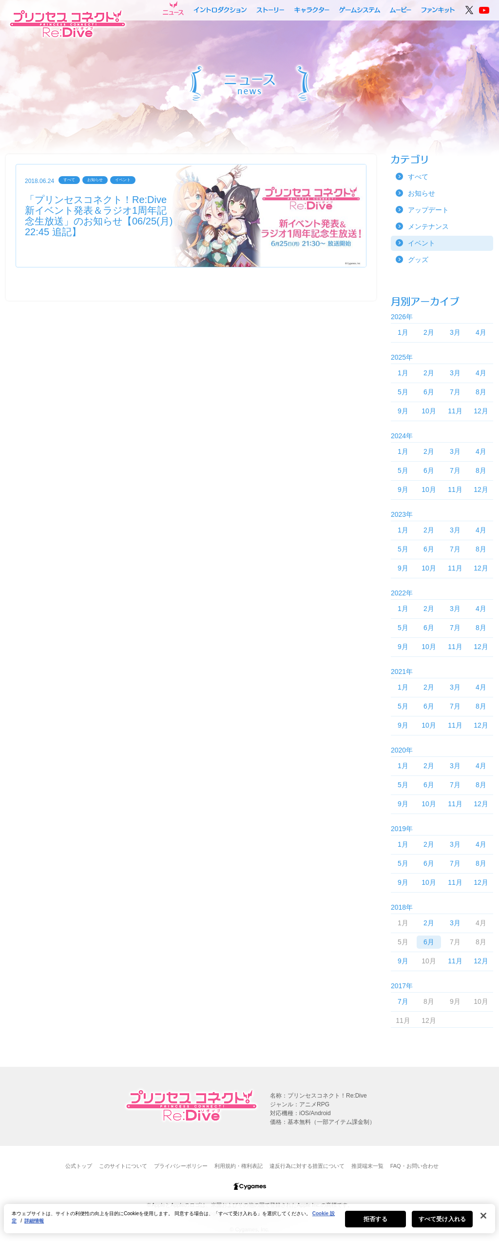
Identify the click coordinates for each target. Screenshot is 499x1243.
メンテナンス (428, 226)
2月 (428, 332)
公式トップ (78, 1166)
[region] (249, 1224)
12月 (481, 411)
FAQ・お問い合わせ (414, 1166)
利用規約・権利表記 (238, 1166)
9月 (403, 411)
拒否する (375, 1225)
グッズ (418, 260)
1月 (403, 332)
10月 (429, 411)
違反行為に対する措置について (307, 1166)
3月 (455, 332)
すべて (418, 177)
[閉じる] (483, 1221)
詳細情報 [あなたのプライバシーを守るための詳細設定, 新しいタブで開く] (34, 1226)
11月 (455, 411)
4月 (481, 332)
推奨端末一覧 (367, 1166)
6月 (428, 392)
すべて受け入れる (442, 1225)
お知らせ (421, 193)
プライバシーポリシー (181, 1166)
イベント (421, 243)
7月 (455, 392)
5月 (403, 392)
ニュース (173, 8)
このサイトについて (123, 1166)
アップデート (428, 210)
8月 (481, 392)
